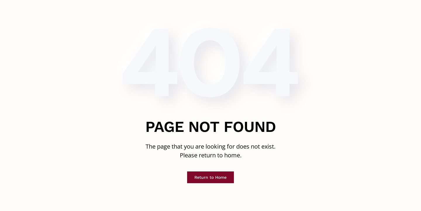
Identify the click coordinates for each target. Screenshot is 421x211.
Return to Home (210, 177)
